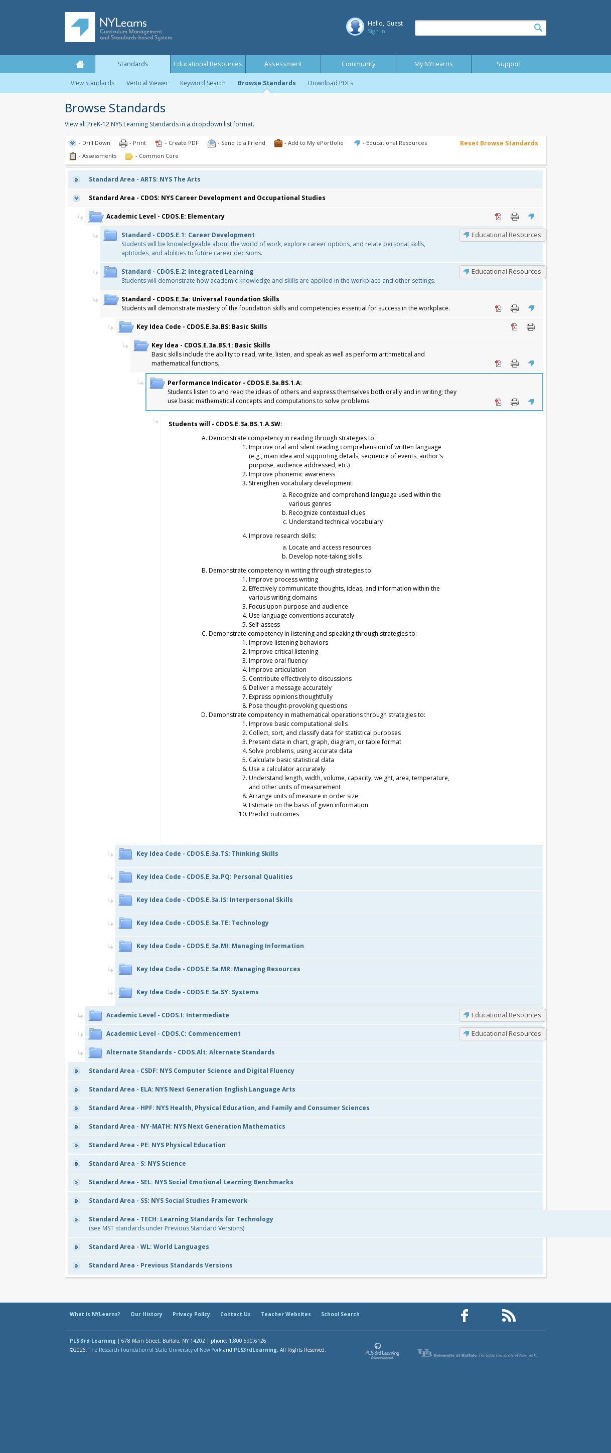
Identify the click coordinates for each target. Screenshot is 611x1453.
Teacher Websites (286, 1314)
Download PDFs (330, 83)
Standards (132, 64)
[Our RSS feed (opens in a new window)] (509, 1316)
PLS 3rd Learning (93, 1340)
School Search (340, 1314)
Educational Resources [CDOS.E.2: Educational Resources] (506, 271)
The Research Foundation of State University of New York (155, 1349)
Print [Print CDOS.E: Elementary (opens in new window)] (515, 217)
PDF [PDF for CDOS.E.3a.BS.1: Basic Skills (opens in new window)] (499, 363)
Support (509, 64)
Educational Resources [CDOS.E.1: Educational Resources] (506, 234)
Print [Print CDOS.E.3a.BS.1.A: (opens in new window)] (515, 402)
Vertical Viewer (147, 83)
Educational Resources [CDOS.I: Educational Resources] (506, 1014)
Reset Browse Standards (499, 143)
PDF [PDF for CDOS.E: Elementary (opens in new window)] (499, 217)
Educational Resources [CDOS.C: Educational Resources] (506, 1033)
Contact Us (235, 1314)
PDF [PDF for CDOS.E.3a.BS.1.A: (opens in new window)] (499, 402)
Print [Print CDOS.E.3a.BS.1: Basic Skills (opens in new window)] (515, 363)
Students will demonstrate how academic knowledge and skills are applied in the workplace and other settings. (278, 276)
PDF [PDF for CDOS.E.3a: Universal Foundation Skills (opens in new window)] (499, 308)
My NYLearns (433, 64)
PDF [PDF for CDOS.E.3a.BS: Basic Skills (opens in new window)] (515, 327)
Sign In (376, 31)
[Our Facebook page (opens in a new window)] (464, 1316)
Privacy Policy (191, 1314)
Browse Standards (267, 83)
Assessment (283, 64)
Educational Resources (208, 64)
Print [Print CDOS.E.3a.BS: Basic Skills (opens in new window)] (531, 327)
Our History (146, 1314)
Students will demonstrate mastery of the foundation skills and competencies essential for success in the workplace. (285, 303)
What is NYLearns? (95, 1314)
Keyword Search (203, 83)
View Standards (92, 83)
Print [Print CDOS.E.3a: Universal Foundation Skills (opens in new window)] (515, 308)
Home (80, 64)
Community (358, 64)
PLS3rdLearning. (256, 1349)
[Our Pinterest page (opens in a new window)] (487, 1316)
